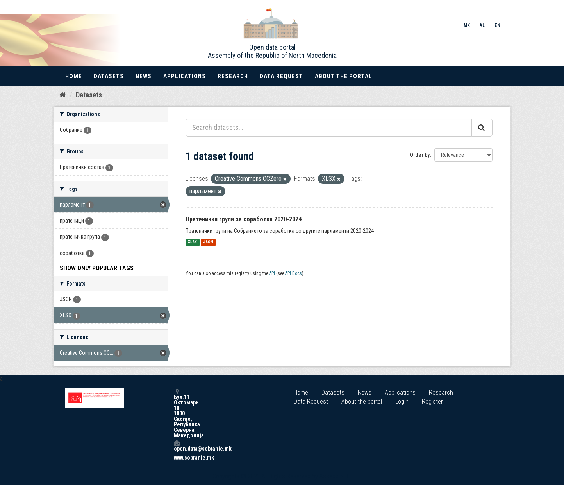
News (144, 76)
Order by (420, 155)
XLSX (192, 242)
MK (467, 25)
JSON (208, 242)
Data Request (281, 76)
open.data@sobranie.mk (176, 445)
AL (482, 25)
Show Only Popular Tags (97, 268)
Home (73, 76)
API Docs (293, 273)
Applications (184, 76)
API (272, 273)
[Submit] (482, 128)
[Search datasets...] (329, 128)
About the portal (343, 76)
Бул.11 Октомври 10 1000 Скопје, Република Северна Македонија (176, 413)
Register (432, 401)
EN (497, 25)
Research (233, 76)
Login (402, 401)
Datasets (109, 76)
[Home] (62, 95)
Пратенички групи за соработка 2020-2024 (244, 219)
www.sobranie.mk (176, 457)
